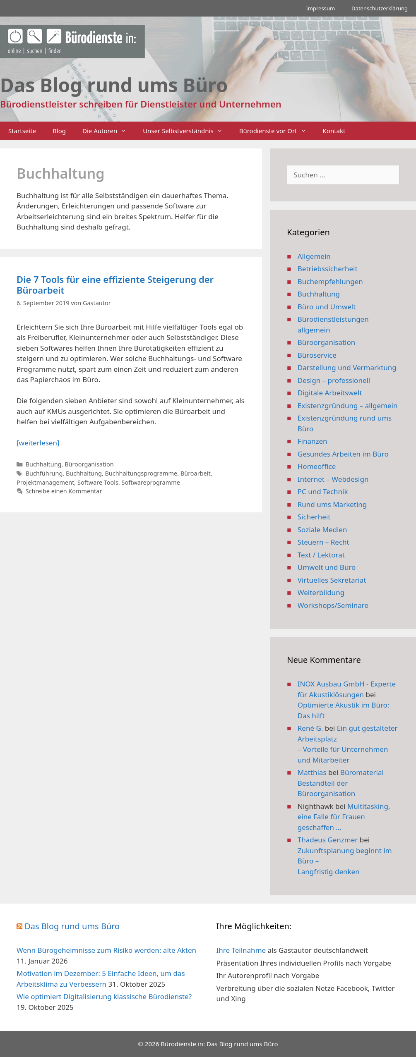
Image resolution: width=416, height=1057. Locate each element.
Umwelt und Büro (327, 567)
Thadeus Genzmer (328, 839)
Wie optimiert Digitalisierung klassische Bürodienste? (104, 996)
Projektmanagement (45, 482)
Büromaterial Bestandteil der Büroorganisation (341, 783)
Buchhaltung (44, 464)
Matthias (312, 772)
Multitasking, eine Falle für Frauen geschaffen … (344, 816)
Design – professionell (334, 380)
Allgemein (314, 256)
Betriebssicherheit (328, 268)
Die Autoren (108, 131)
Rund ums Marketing (332, 504)
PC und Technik (323, 491)
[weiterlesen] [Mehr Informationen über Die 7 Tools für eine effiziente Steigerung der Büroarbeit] (38, 442)
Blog (59, 131)
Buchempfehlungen (330, 281)
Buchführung (44, 473)
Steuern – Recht (323, 542)
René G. (310, 728)
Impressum (320, 8)
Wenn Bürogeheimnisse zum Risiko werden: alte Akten (106, 950)
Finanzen (312, 441)
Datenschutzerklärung (379, 8)
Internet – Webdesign (333, 479)
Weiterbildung (321, 592)
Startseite (22, 131)
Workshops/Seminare (333, 605)
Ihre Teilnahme (241, 950)
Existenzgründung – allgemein (348, 405)
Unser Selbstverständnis (187, 131)
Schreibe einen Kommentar (64, 491)
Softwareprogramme (151, 482)
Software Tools (97, 482)
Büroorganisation (89, 464)
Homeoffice (317, 466)
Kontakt (334, 131)
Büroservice (317, 355)
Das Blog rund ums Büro (72, 926)
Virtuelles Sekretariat (332, 580)
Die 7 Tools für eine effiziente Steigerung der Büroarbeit (115, 284)
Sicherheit (314, 516)
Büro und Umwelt (327, 306)
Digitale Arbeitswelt (330, 392)
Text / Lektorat (321, 555)
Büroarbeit (195, 473)
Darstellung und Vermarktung (347, 367)
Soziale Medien (322, 529)
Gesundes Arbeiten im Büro (343, 454)
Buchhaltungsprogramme (141, 473)
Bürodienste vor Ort (277, 131)
